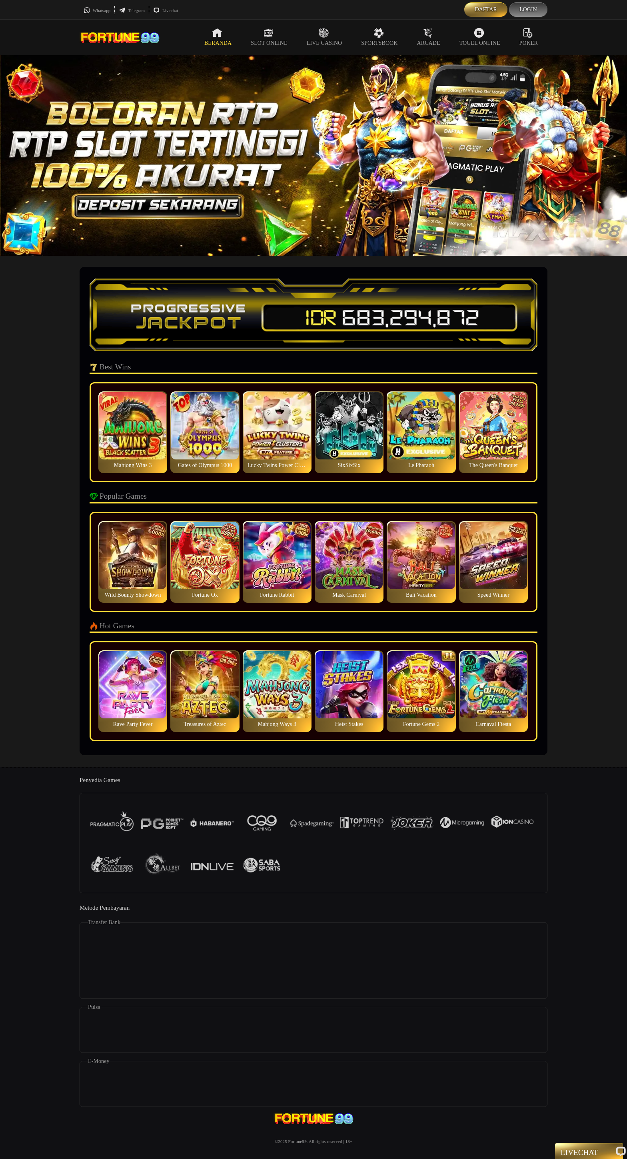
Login (528, 9)
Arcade (428, 37)
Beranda (218, 37)
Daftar (486, 9)
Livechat (165, 10)
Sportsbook (379, 37)
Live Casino (324, 37)
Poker (528, 37)
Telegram (132, 10)
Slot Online (269, 37)
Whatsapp (97, 10)
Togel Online (479, 37)
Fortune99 (297, 1141)
